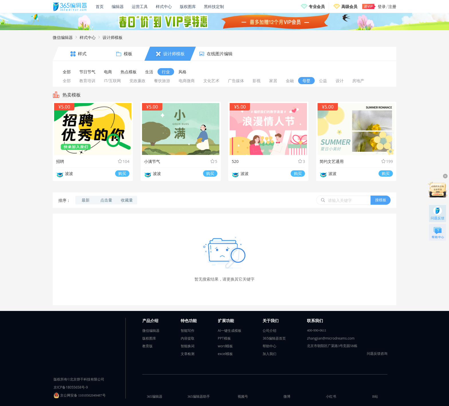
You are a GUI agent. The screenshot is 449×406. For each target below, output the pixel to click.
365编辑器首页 (274, 338)
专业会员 (317, 6)
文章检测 (187, 353)
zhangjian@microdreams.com (331, 338)
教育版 (147, 346)
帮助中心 (269, 346)
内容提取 (187, 338)
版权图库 (188, 6)
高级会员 (349, 6)
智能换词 (187, 346)
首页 (100, 6)
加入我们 (269, 353)
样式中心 (164, 6)
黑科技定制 (214, 6)
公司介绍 (269, 330)
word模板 (225, 346)
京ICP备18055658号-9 (71, 387)
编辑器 (118, 6)
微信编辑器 (63, 37)
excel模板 (225, 353)
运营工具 (140, 6)
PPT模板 (224, 338)
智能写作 (187, 330)
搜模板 (380, 199)
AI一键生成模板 (230, 330)
